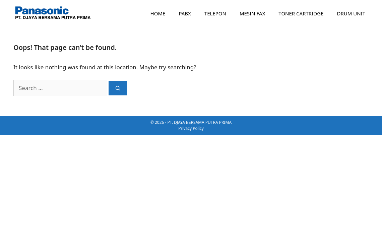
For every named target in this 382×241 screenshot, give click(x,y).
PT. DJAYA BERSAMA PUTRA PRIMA (200, 122)
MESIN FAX (252, 13)
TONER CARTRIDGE (300, 13)
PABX (185, 13)
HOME (158, 13)
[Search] (118, 88)
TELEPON (215, 13)
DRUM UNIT (351, 13)
